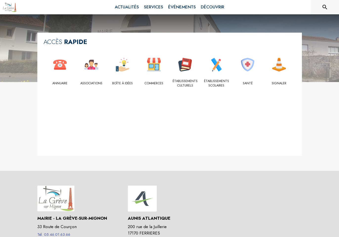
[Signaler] (279, 83)
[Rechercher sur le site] (325, 7)
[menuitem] (126, 7)
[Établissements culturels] (185, 83)
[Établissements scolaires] (216, 83)
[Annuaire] (60, 83)
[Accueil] (9, 7)
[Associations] (91, 83)
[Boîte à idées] (122, 83)
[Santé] (247, 83)
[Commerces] (153, 83)
